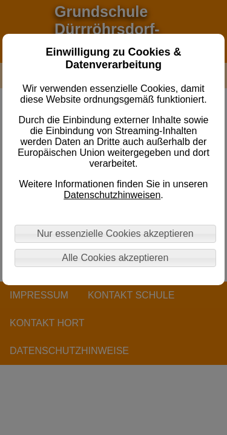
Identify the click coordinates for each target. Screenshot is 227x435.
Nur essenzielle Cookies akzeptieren (115, 233)
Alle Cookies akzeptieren (115, 258)
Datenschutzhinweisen (112, 195)
